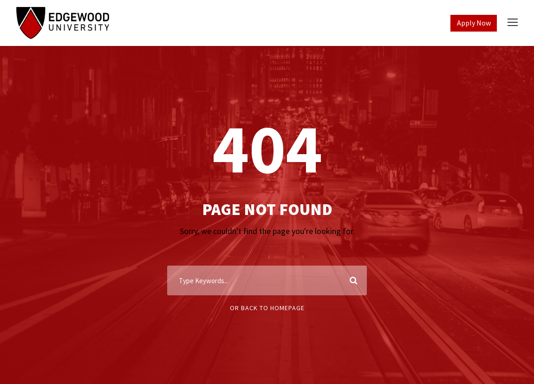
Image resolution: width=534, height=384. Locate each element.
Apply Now (474, 22)
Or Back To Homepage (267, 308)
